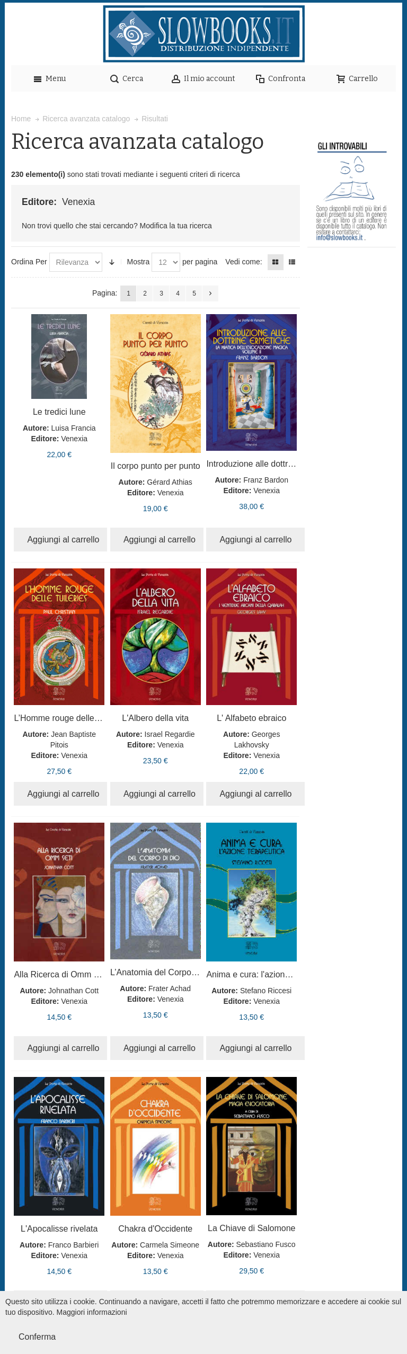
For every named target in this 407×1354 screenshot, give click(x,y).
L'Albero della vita (155, 718)
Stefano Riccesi (265, 990)
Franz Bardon (265, 480)
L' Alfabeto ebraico (251, 718)
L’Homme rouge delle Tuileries (71, 718)
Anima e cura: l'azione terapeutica (270, 974)
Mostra (138, 261)
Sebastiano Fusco (266, 1244)
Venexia (74, 438)
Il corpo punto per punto (155, 465)
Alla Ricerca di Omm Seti (61, 974)
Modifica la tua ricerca (176, 225)
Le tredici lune (59, 411)
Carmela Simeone (169, 1245)
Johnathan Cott (73, 990)
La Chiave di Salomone (251, 1228)
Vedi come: (243, 261)
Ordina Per (29, 261)
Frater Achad (169, 988)
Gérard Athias (169, 482)
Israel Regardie (170, 734)
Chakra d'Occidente (155, 1228)
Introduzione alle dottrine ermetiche (272, 463)
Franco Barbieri (73, 1245)
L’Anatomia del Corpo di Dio (162, 972)
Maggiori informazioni (92, 1312)
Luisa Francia (73, 428)
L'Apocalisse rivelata (59, 1228)
